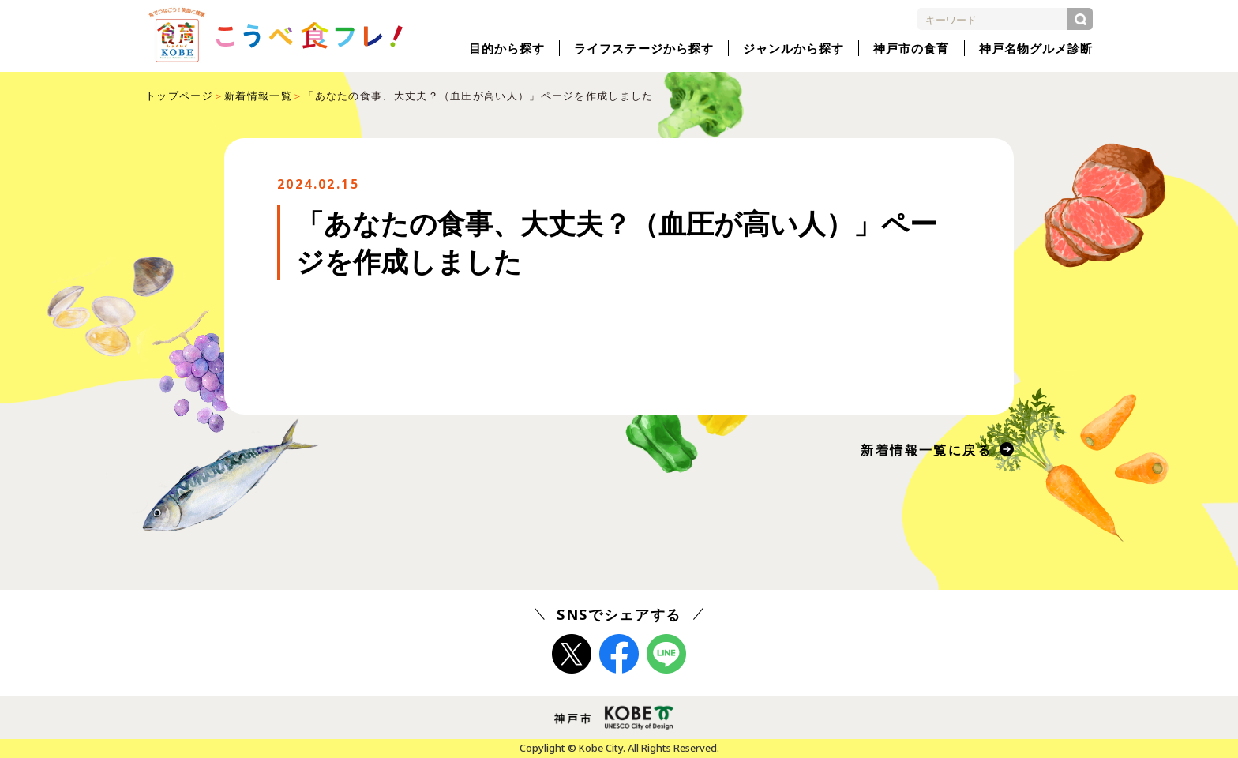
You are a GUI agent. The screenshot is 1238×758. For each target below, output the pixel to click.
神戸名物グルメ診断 (1036, 48)
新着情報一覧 (258, 95)
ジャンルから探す (793, 48)
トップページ (179, 95)
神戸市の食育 (911, 48)
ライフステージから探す (644, 48)
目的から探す (507, 48)
